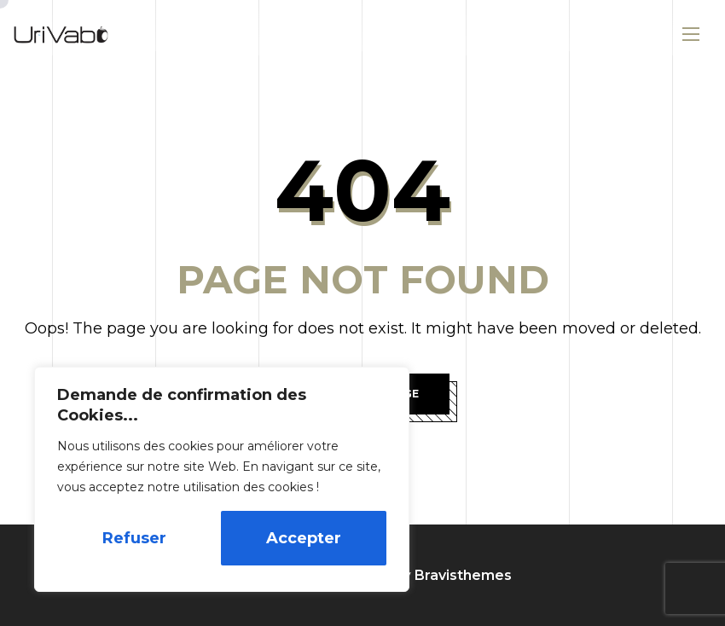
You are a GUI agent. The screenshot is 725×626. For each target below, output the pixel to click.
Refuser (134, 538)
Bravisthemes (463, 575)
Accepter (303, 538)
